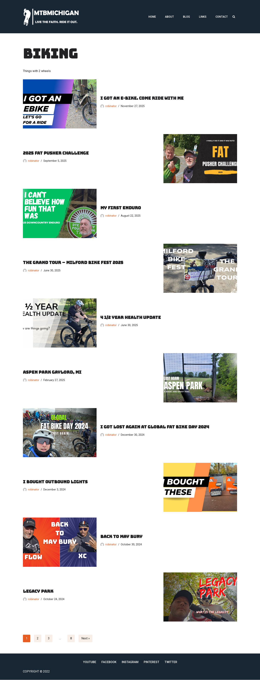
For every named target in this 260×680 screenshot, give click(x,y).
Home (152, 16)
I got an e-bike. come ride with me (142, 98)
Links (202, 16)
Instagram (130, 662)
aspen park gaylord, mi (52, 372)
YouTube (89, 662)
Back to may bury (121, 536)
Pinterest (151, 662)
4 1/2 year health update (130, 317)
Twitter (171, 662)
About (169, 16)
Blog (186, 16)
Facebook (109, 662)
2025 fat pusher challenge (56, 153)
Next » (85, 638)
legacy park (38, 591)
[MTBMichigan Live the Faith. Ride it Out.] (52, 16)
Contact (221, 16)
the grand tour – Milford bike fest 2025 (73, 262)
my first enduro (120, 207)
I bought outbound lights (55, 481)
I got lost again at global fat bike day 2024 (154, 427)
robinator (111, 106)
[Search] (233, 16)
